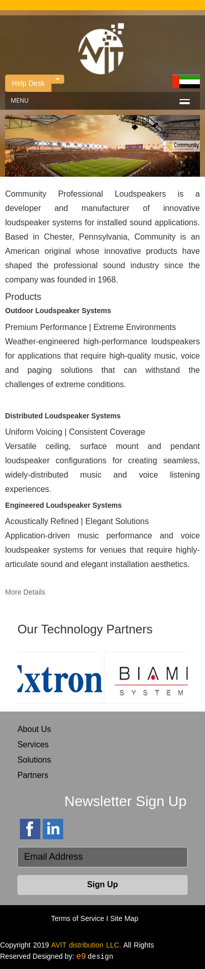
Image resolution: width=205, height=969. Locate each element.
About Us (34, 729)
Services (32, 744)
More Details (25, 592)
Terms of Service (77, 918)
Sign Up (102, 884)
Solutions (34, 759)
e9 (81, 956)
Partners (32, 775)
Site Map (124, 918)
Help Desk (28, 83)
